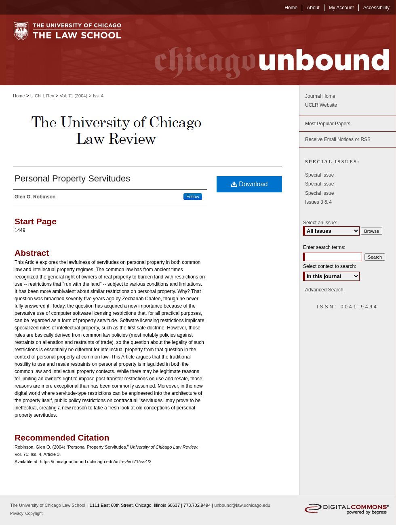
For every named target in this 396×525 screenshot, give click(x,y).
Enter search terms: (324, 247)
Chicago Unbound (264, 50)
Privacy (17, 513)
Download (249, 184)
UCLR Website (321, 105)
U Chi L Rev (42, 95)
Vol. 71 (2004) (74, 95)
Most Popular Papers (327, 124)
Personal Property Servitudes (72, 178)
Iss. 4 (98, 95)
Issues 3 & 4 (318, 202)
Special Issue (319, 175)
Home (19, 95)
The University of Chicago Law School (47, 505)
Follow (192, 196)
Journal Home (320, 96)
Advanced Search (324, 290)
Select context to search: (329, 266)
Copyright (34, 513)
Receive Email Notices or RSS (338, 139)
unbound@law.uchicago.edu (242, 505)
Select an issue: (320, 223)
